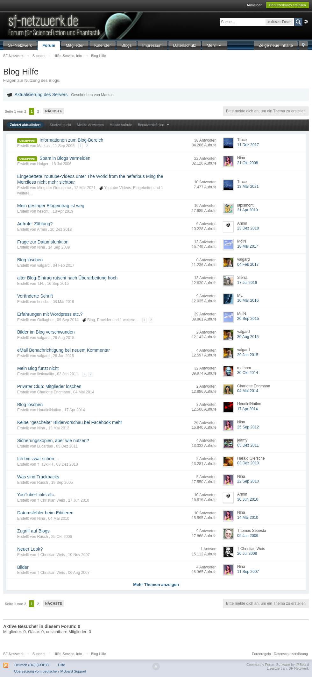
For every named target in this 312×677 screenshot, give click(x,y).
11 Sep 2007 (248, 571)
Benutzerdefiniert (154, 125)
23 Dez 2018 (248, 228)
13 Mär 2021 (248, 186)
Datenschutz (184, 45)
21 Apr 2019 (247, 210)
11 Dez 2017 (248, 145)
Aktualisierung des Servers (41, 94)
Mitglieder (75, 45)
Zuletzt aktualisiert (25, 125)
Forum (48, 45)
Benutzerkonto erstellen (287, 5)
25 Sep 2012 (248, 427)
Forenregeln (261, 654)
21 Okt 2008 (247, 163)
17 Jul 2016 (247, 282)
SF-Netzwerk (20, 45)
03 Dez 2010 (248, 463)
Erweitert (306, 21)
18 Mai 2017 (247, 246)
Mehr (215, 45)
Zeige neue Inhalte (276, 45)
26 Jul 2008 (247, 553)
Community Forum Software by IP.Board (277, 664)
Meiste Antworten (90, 125)
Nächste (53, 111)
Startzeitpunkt (60, 125)
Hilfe (61, 665)
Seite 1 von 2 (15, 111)
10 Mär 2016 (248, 300)
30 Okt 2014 (247, 372)
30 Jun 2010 (247, 499)
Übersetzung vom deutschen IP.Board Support (50, 671)
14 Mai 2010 (247, 517)
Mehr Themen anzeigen (156, 584)
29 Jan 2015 (247, 355)
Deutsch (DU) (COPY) (31, 665)
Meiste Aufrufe (121, 125)
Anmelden (255, 5)
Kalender (102, 45)
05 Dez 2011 (248, 445)
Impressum (152, 45)
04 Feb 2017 (248, 264)
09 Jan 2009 (247, 535)
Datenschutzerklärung (291, 654)
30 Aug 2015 (248, 337)
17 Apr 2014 (247, 409)
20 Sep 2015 (248, 318)
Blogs (126, 45)
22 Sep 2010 (248, 481)
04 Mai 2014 (247, 391)
